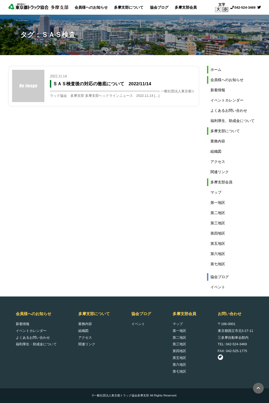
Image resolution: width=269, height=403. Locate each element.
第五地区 (217, 243)
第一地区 (217, 202)
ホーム (215, 69)
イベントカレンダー (227, 100)
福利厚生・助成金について (36, 344)
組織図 (215, 151)
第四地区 (217, 233)
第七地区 (217, 264)
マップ (215, 192)
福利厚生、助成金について (232, 121)
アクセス (217, 162)
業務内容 (217, 141)
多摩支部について (128, 7)
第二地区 (217, 213)
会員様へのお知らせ (91, 7)
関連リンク (219, 172)
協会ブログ (159, 7)
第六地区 (217, 254)
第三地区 (217, 223)
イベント (217, 287)
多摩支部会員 (186, 7)
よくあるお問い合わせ (228, 110)
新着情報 (217, 90)
